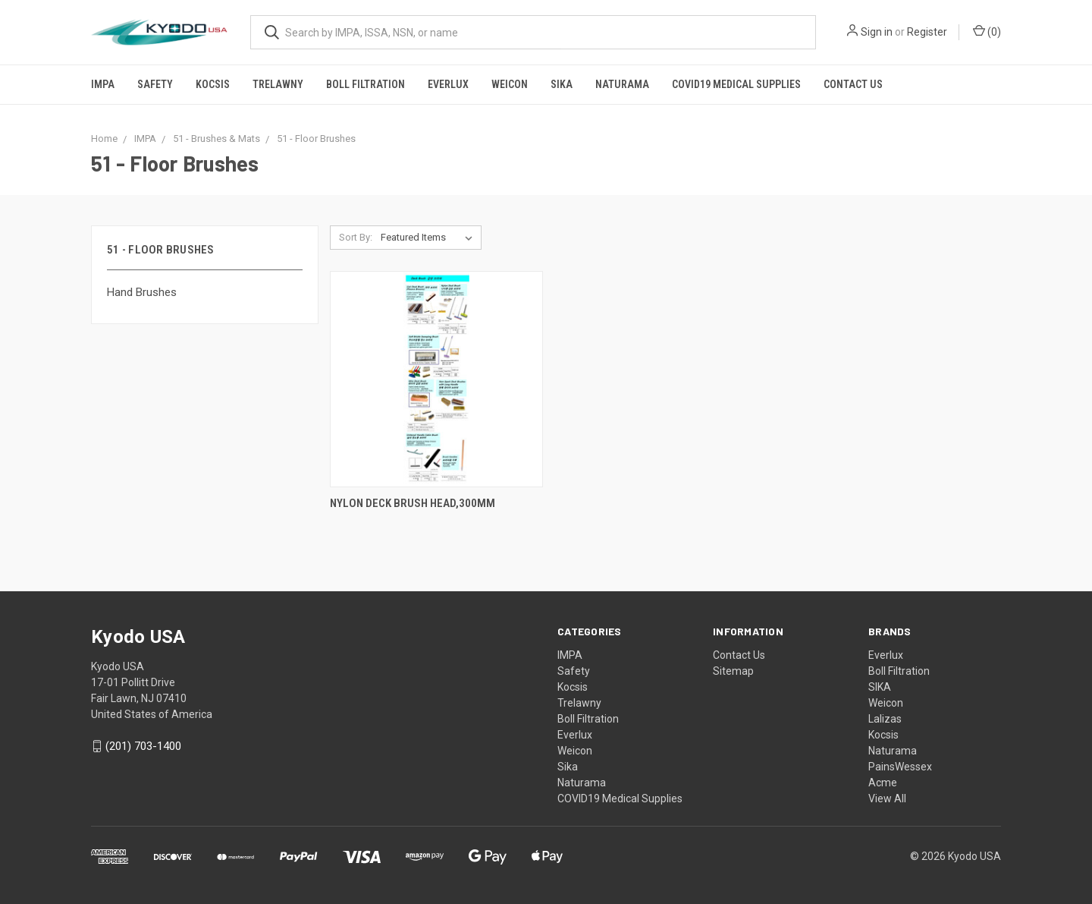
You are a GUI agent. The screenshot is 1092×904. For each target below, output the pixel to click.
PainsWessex (900, 767)
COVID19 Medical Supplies (736, 84)
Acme (882, 782)
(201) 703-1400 (143, 746)
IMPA (103, 84)
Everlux (448, 84)
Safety (155, 84)
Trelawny (278, 84)
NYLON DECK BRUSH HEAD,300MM (412, 503)
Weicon (509, 84)
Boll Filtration (365, 84)
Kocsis (213, 84)
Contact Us (853, 84)
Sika (562, 84)
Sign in (877, 32)
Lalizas (885, 719)
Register (927, 32)
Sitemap (733, 671)
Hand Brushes (142, 292)
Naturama (622, 84)
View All (887, 798)
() (987, 31)
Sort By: (355, 237)
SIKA (879, 687)
